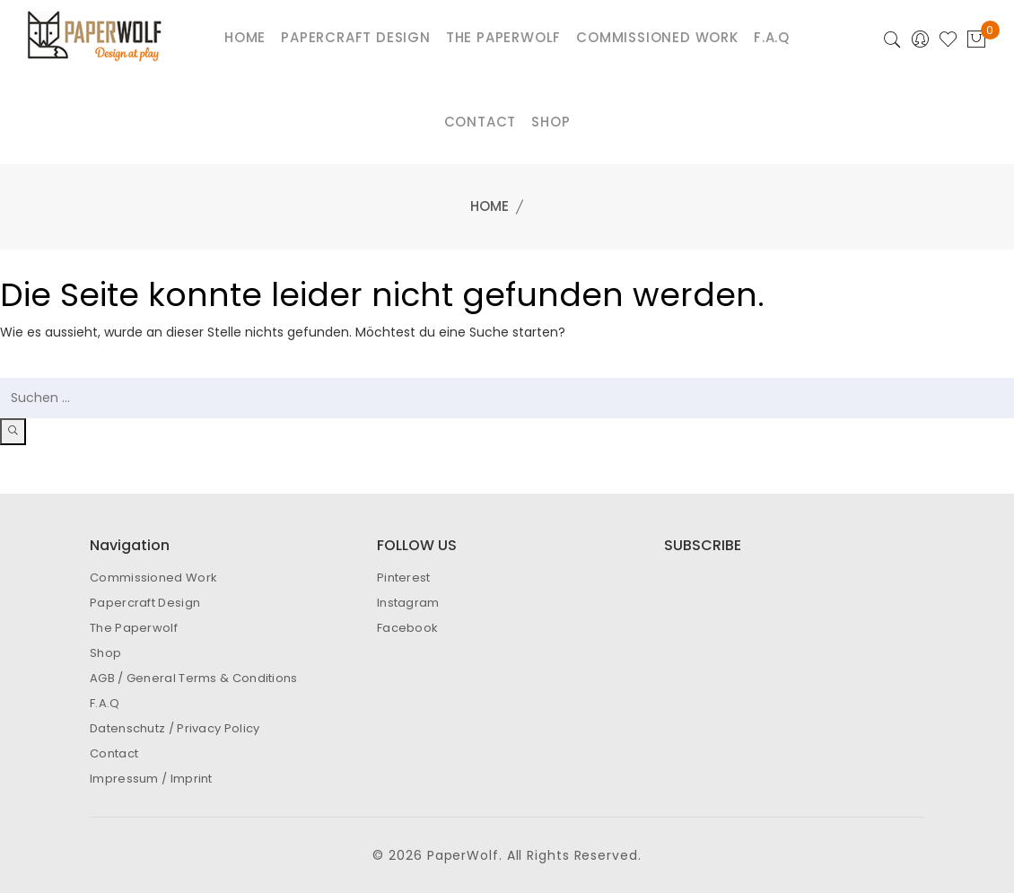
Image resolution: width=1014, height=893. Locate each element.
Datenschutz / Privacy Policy (174, 728)
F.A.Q (105, 703)
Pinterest (404, 577)
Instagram (408, 602)
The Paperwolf (134, 627)
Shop (550, 121)
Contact (480, 121)
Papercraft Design (145, 602)
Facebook (407, 627)
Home (489, 206)
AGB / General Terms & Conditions (194, 678)
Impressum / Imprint (151, 778)
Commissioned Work (153, 577)
